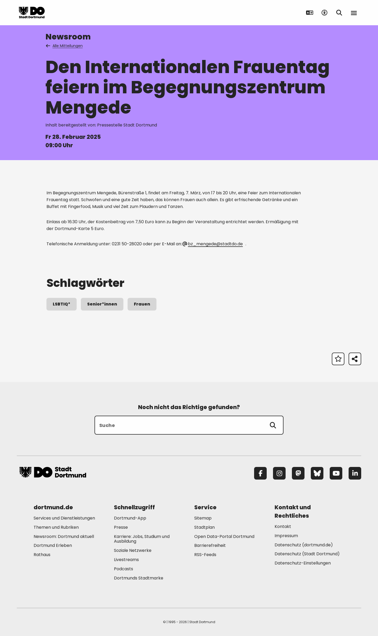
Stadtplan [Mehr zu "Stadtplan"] (204, 527)
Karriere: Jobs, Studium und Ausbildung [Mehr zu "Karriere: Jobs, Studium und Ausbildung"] (142, 539)
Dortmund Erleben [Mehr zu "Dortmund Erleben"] (53, 545)
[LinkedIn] (355, 473)
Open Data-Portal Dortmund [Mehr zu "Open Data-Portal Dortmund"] (224, 536)
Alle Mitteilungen (64, 45)
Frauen (142, 304)
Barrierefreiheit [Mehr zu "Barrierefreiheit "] (210, 545)
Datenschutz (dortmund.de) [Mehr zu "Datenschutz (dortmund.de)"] (304, 545)
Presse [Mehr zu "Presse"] (121, 527)
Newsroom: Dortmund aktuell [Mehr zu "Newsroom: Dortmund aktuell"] (64, 536)
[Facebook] (260, 473)
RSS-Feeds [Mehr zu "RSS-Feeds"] (205, 555)
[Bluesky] (317, 473)
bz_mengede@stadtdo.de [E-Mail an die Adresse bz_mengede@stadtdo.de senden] (213, 244)
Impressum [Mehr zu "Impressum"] (286, 536)
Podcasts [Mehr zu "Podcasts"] (123, 569)
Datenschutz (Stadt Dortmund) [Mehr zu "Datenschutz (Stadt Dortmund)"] (307, 554)
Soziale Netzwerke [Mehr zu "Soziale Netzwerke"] (132, 550)
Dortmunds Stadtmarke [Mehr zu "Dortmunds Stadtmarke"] (138, 578)
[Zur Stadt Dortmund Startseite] (53, 13)
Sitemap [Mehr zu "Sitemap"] (203, 518)
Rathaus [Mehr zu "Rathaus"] (42, 555)
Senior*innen (102, 304)
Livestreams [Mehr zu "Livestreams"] (126, 560)
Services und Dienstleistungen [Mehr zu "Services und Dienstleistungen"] (64, 518)
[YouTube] (336, 473)
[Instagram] (279, 473)
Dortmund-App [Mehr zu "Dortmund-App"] (130, 518)
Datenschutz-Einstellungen (303, 563)
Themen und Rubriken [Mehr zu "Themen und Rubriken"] (56, 527)
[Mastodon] (298, 473)
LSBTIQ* (61, 304)
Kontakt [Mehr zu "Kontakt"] (283, 526)
